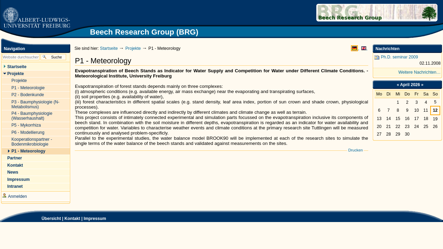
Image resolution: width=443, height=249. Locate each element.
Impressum (95, 218)
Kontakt (72, 218)
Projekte (133, 48)
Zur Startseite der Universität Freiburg (36, 18)
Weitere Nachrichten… (419, 72)
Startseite (109, 48)
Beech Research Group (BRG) (353, 12)
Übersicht (51, 218)
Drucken (355, 150)
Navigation (14, 49)
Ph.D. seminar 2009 (407, 61)
